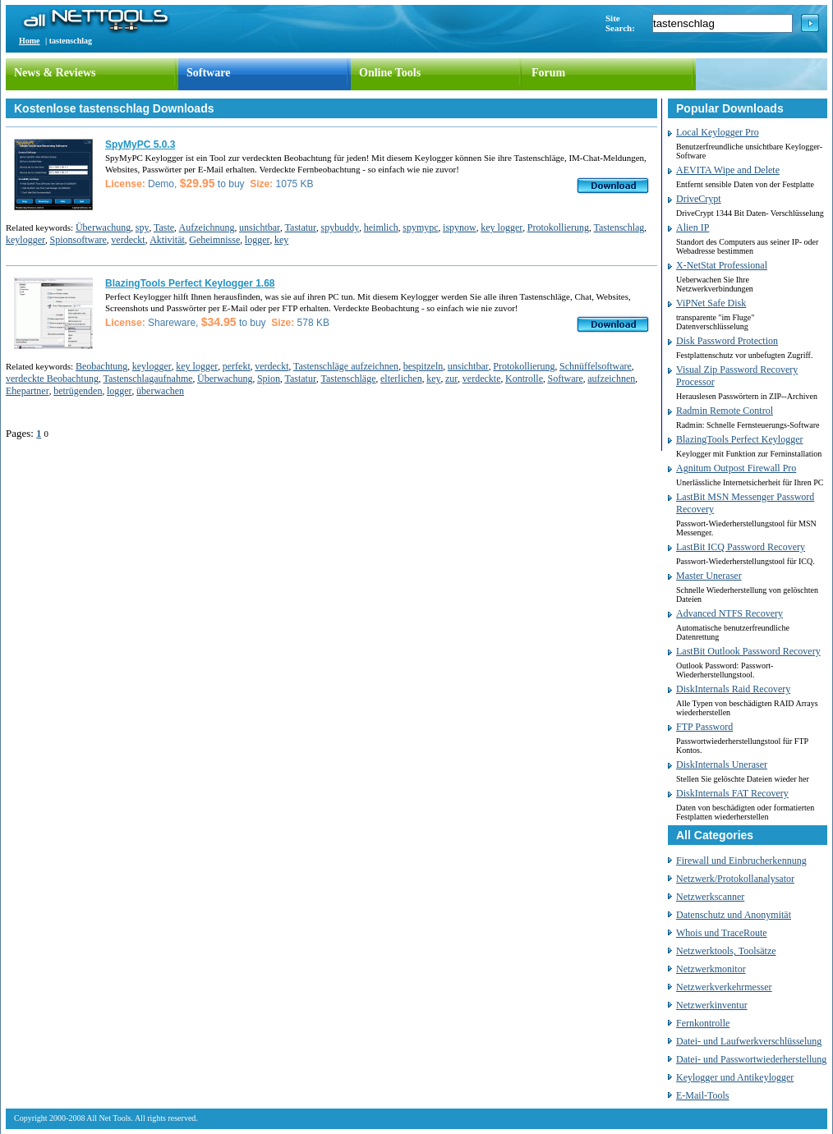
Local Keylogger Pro (717, 132)
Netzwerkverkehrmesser (724, 987)
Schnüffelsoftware (595, 366)
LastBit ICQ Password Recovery (740, 547)
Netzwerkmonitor (711, 969)
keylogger (25, 240)
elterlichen (401, 378)
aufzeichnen (611, 378)
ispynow (459, 227)
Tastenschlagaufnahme (147, 378)
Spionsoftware (77, 240)
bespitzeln (423, 366)
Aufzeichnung (207, 227)
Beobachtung (101, 366)
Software (208, 73)
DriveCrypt (698, 198)
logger (257, 240)
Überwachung (103, 227)
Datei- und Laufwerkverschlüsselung (748, 1041)
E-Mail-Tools (702, 1095)
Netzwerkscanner (710, 896)
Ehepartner (27, 391)
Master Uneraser (709, 575)
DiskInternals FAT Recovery (732, 793)
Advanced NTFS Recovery (729, 613)
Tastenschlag (619, 227)
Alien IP (692, 227)
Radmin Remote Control (724, 410)
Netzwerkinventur (712, 1005)
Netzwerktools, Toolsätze (726, 951)
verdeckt (128, 240)
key (281, 240)
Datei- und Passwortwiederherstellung (751, 1059)
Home (29, 40)
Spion (268, 378)
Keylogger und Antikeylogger (735, 1077)
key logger (501, 227)
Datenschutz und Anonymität (733, 915)
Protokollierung (558, 227)
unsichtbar (259, 227)
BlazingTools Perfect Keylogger (739, 439)
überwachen (160, 391)
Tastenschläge (347, 378)
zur (451, 378)
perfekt (237, 366)
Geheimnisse (214, 240)
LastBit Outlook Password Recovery (748, 651)
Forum (548, 73)
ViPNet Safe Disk (711, 303)
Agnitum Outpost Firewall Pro (736, 468)
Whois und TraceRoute (721, 933)
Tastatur (300, 227)
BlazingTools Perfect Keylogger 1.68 (190, 283)
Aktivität (167, 240)
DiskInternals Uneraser (721, 764)
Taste (164, 227)
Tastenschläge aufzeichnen (345, 366)
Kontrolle (524, 378)
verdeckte (482, 378)
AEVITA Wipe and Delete (728, 170)
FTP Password (704, 726)
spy (143, 227)
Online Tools (390, 73)
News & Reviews (55, 73)
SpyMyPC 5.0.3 (140, 144)
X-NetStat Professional (721, 265)
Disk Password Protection (727, 341)
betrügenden (77, 391)
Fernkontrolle (702, 1023)
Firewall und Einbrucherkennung (741, 860)
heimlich (381, 227)
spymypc (420, 227)
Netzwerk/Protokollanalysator (735, 878)
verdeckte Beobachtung (52, 378)
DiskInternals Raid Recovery (733, 689)
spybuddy (340, 227)
